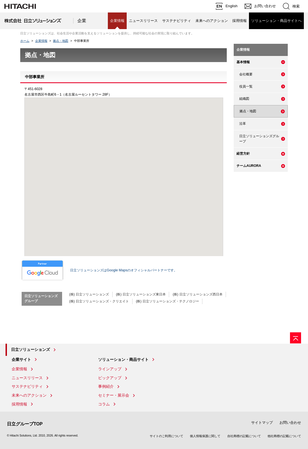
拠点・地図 (60, 40)
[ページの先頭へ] (295, 337)
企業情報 (41, 40)
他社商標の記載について (284, 436)
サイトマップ (262, 422)
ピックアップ (109, 378)
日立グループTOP (25, 424)
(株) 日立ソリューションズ (89, 294)
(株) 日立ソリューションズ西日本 (198, 294)
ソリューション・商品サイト (123, 359)
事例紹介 (106, 386)
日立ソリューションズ (30, 349)
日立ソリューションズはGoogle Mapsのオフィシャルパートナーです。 (99, 270)
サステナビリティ (176, 21)
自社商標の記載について (244, 436)
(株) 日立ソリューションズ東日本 (141, 294)
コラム (104, 404)
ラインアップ (109, 369)
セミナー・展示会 (113, 395)
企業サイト (21, 359)
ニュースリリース (143, 21)
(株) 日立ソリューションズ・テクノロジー (167, 301)
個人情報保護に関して (205, 436)
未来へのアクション (211, 21)
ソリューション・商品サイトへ (276, 21)
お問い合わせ (290, 422)
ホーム (24, 40)
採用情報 (239, 21)
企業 (81, 20)
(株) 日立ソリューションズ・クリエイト (99, 301)
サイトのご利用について (166, 436)
